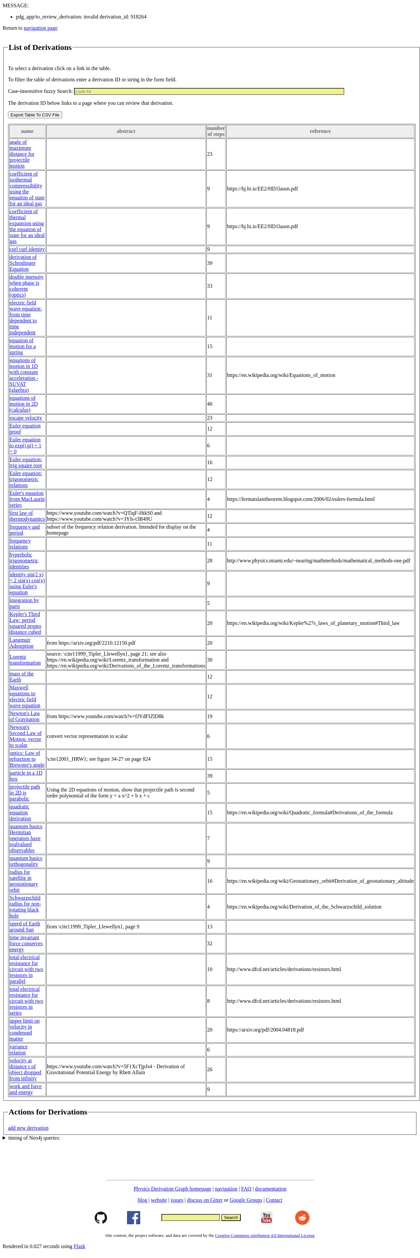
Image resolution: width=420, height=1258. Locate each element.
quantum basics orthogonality (26, 861)
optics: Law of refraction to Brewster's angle (27, 759)
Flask (79, 1246)
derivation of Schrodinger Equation (23, 263)
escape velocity (26, 418)
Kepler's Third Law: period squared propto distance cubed (25, 623)
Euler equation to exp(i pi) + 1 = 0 (25, 445)
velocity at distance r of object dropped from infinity (25, 1069)
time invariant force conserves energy (26, 943)
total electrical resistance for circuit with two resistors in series (26, 1001)
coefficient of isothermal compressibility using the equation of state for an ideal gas (27, 188)
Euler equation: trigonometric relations (26, 479)
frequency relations (20, 543)
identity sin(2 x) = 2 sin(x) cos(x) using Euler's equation (27, 583)
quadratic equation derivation (20, 812)
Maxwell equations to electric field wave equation (25, 696)
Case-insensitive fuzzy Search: (40, 91)
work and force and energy (26, 1089)
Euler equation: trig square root (26, 462)
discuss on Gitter (205, 1200)
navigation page (41, 28)
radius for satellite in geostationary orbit (24, 881)
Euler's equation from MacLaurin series (27, 499)
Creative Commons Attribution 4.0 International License (265, 1235)
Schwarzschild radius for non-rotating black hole (25, 906)
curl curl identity (27, 249)
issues (177, 1200)
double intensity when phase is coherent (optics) (27, 286)
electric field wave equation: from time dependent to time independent (26, 317)
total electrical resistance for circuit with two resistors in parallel (26, 969)
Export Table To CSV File (35, 114)
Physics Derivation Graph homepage (172, 1189)
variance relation (18, 1049)
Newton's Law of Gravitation (25, 716)
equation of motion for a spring (23, 346)
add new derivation (28, 1128)
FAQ (246, 1189)
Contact (274, 1200)
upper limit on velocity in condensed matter (25, 1029)
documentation (270, 1189)
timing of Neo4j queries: (34, 1138)
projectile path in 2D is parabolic (25, 792)
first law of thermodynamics (27, 516)
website (159, 1200)
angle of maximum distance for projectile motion (22, 154)
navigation (226, 1189)
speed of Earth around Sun (25, 926)
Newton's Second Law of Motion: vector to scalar (26, 736)
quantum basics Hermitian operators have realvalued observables (26, 838)
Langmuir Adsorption (21, 643)
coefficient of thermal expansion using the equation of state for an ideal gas (27, 226)
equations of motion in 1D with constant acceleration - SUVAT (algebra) (24, 375)
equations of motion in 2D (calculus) (24, 404)
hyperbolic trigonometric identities (24, 560)
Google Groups (246, 1200)
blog (142, 1200)
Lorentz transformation (25, 660)
